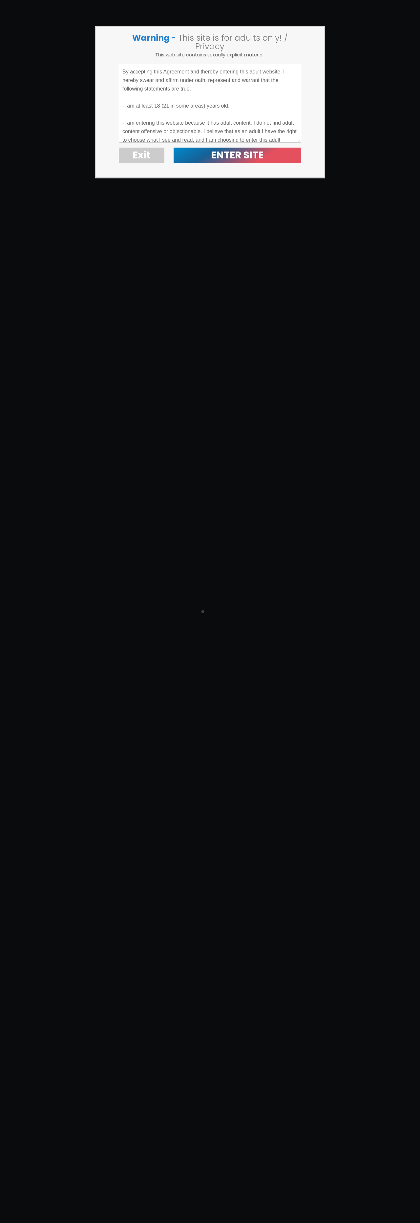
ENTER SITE (237, 155)
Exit (142, 155)
